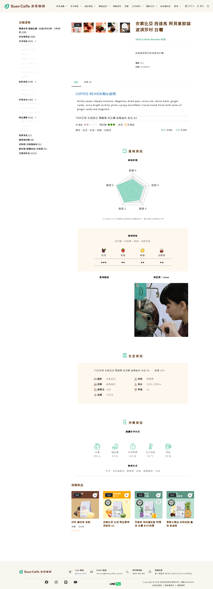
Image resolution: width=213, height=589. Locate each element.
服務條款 (181, 585)
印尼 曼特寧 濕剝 (80, 543)
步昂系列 (138, 6)
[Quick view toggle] (95, 517)
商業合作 (117, 6)
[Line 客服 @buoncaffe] (70, 572)
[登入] (200, 6)
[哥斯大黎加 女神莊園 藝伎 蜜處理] (180, 526)
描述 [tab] (76, 103)
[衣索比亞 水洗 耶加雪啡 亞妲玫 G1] (117, 526)
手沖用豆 (76, 6)
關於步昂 (152, 6)
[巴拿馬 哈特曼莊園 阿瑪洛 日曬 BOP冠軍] (148, 526)
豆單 (127, 6)
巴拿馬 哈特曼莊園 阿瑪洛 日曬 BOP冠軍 (148, 545)
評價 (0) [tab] (88, 103)
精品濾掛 (105, 6)
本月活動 (62, 6)
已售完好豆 (145, 67)
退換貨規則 (157, 585)
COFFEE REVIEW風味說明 (96, 115)
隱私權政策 (170, 585)
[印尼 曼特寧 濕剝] (85, 526)
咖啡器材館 (165, 6)
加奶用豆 (90, 6)
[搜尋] (208, 6)
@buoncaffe (81, 573)
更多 (178, 6)
